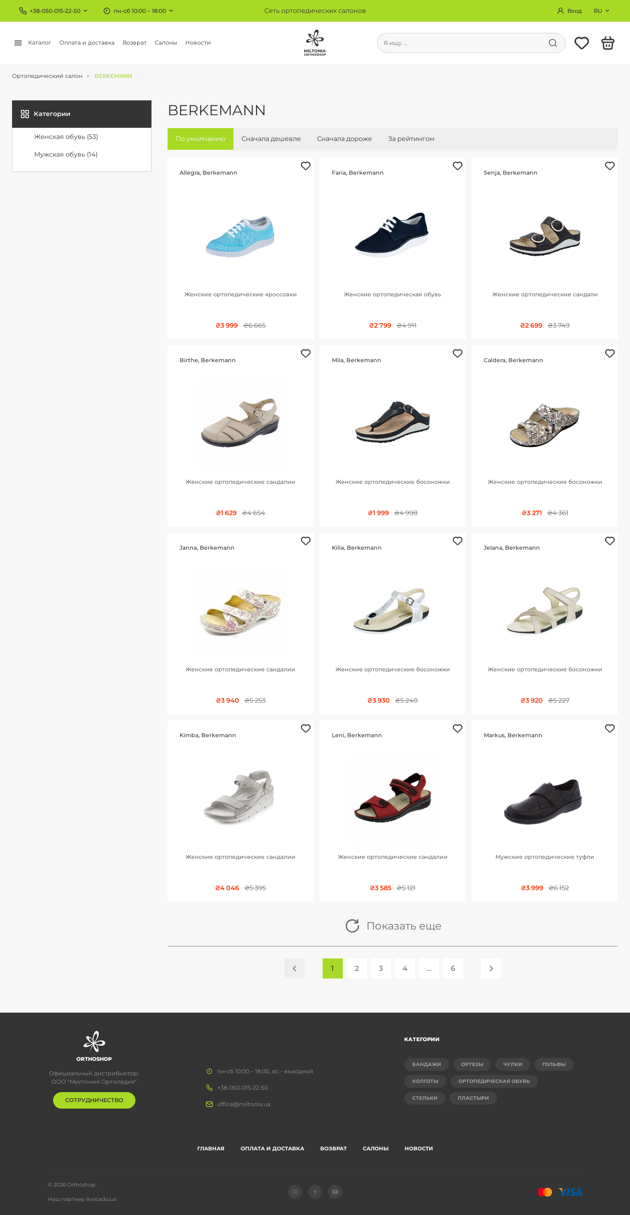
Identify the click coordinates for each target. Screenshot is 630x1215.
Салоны (166, 42)
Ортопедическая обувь (494, 1081)
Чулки (512, 1064)
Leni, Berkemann (357, 735)
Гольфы (554, 1064)
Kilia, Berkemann (357, 547)
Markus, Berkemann (513, 735)
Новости (198, 42)
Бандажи (426, 1064)
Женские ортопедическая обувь (392, 294)
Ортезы (472, 1064)
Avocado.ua (101, 1199)
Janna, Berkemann (207, 547)
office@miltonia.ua (243, 1104)
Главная (211, 1148)
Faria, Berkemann (358, 172)
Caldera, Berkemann (513, 360)
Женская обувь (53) (66, 137)
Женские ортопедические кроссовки (240, 294)
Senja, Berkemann (511, 172)
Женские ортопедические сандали (545, 294)
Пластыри (473, 1098)
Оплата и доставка (87, 42)
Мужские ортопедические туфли (544, 856)
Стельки (425, 1098)
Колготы (425, 1081)
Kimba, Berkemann (208, 735)
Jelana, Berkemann (512, 547)
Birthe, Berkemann (208, 360)
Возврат (135, 42)
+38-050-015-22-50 (55, 10)
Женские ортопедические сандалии (240, 481)
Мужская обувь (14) (66, 154)
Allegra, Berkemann (208, 172)
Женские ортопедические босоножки (392, 481)
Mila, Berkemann (356, 360)
